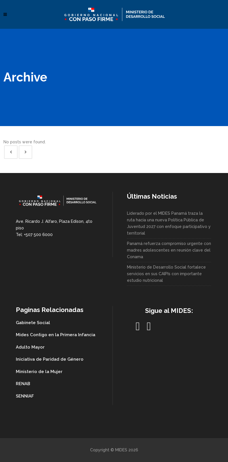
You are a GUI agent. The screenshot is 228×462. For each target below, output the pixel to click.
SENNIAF (25, 396)
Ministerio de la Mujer (39, 371)
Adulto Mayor (30, 347)
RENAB (23, 383)
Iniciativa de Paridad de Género (49, 359)
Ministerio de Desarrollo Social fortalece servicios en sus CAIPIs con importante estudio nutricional (166, 274)
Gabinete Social (33, 322)
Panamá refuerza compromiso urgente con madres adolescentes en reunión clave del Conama (169, 250)
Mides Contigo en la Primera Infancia (55, 334)
